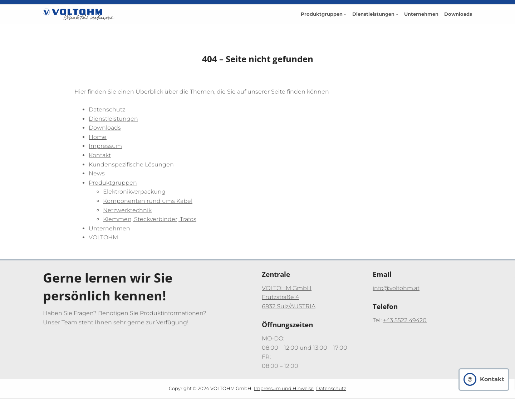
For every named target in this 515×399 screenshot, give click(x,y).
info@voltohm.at (396, 288)
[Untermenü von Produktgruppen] (345, 14)
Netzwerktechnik (127, 210)
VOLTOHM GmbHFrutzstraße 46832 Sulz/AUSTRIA (288, 297)
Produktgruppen (113, 182)
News (97, 173)
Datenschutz (107, 109)
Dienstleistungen (113, 118)
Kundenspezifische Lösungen (131, 164)
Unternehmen (109, 228)
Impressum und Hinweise (284, 388)
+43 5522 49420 (405, 320)
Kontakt (100, 155)
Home (98, 137)
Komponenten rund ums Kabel (147, 201)
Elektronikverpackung (134, 191)
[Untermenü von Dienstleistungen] (397, 14)
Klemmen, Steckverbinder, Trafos (149, 219)
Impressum (105, 146)
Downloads (105, 127)
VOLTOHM (103, 237)
